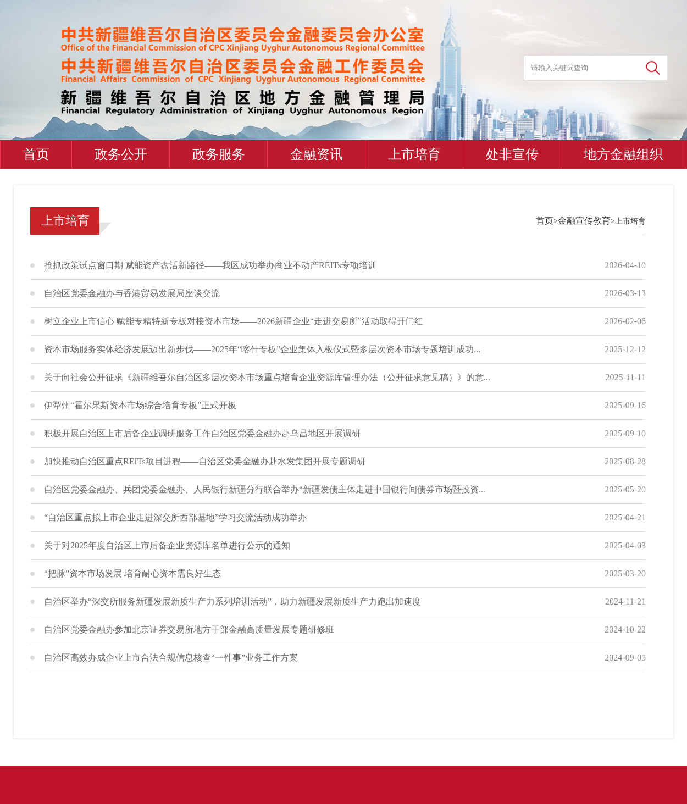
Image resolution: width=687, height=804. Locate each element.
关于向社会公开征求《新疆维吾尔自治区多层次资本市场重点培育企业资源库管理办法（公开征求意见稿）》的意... (267, 377)
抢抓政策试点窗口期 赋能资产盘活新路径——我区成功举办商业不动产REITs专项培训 (210, 265)
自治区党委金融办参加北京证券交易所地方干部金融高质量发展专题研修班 (189, 629)
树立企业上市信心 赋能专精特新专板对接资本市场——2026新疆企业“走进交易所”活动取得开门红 (233, 321)
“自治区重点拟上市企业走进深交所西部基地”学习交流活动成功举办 (175, 517)
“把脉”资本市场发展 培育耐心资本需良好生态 (132, 573)
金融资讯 (316, 154)
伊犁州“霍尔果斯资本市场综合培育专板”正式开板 (140, 405)
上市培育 (414, 154)
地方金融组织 (623, 154)
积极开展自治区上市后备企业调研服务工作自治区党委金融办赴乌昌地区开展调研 (202, 433)
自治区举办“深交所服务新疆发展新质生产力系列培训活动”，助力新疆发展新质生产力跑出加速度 (232, 601)
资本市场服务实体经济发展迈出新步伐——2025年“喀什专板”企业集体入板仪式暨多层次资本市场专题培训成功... (262, 349)
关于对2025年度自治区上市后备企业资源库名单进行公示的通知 (167, 545)
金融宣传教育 (584, 220)
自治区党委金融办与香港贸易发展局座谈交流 (132, 293)
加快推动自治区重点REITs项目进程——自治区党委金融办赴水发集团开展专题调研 (204, 461)
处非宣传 (512, 154)
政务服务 (218, 154)
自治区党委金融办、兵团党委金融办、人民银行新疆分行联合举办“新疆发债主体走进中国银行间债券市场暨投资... (264, 489)
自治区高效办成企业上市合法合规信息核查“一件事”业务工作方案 (171, 657)
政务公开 (121, 154)
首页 (36, 154)
